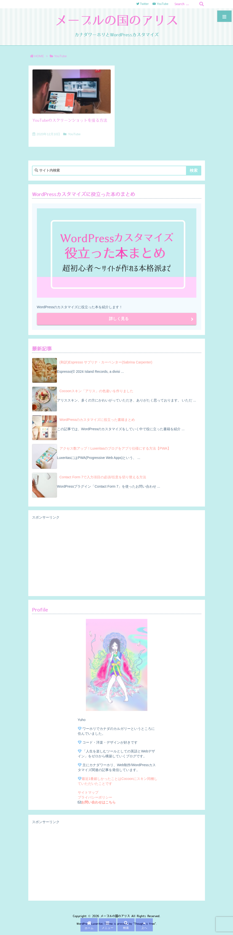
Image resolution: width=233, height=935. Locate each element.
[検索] (201, 4)
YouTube (74, 134)
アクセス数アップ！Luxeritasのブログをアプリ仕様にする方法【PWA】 (115, 448)
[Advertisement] (116, 556)
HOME (39, 56)
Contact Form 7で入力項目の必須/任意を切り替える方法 (103, 477)
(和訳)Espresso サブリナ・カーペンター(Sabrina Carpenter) (106, 362)
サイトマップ (88, 792)
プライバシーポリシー (95, 797)
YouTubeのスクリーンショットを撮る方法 (69, 120)
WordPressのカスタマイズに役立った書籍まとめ (97, 420)
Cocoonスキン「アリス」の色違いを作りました (96, 391)
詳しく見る (119, 319)
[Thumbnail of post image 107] (71, 91)
